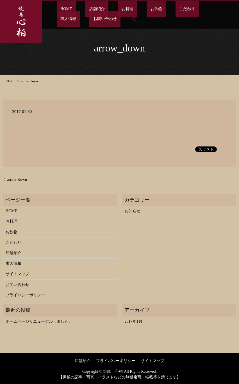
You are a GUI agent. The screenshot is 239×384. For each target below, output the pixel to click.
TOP (9, 81)
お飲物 (130, 9)
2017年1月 (133, 321)
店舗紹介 (86, 9)
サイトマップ (17, 274)
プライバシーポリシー (25, 295)
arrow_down (17, 179)
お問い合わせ (207, 9)
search (61, 19)
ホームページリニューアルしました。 (39, 321)
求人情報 (178, 9)
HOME (62, 9)
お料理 (109, 9)
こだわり (153, 9)
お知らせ (132, 211)
